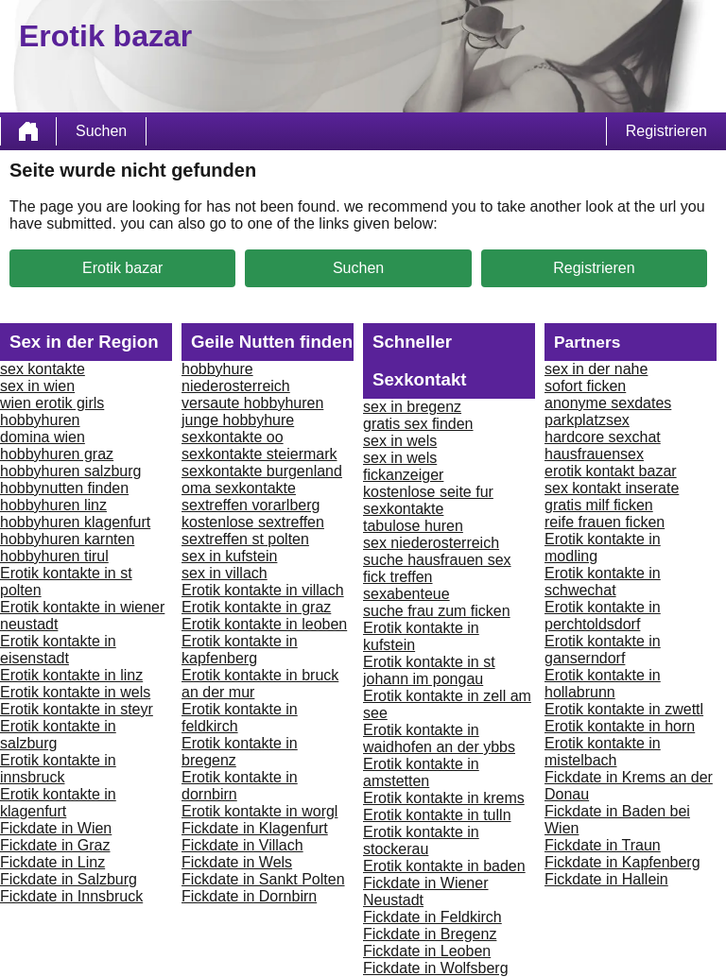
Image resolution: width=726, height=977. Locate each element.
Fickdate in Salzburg (68, 879)
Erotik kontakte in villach (263, 590)
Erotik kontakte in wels (75, 692)
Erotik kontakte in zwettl (623, 709)
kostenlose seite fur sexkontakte (428, 500)
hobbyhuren (40, 420)
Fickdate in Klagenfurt (255, 828)
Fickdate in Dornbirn (249, 896)
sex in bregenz (412, 407)
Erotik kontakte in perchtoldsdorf (602, 615)
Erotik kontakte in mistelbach (602, 751)
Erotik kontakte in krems (444, 798)
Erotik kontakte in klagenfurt (58, 802)
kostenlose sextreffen (253, 522)
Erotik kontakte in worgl (259, 811)
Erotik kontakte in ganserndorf (602, 649)
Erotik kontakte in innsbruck (58, 768)
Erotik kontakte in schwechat (602, 581)
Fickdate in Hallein (606, 879)
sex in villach (225, 573)
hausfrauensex (594, 454)
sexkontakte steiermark (259, 454)
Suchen (101, 131)
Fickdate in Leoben (427, 951)
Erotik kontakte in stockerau (421, 840)
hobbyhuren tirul (54, 556)
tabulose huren (413, 526)
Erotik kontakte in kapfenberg (240, 649)
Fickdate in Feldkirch (432, 917)
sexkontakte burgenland (262, 471)
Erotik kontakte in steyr (76, 709)
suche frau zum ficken (436, 611)
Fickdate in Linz (52, 862)
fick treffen (398, 577)
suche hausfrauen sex (437, 560)
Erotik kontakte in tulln (437, 815)
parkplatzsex (587, 420)
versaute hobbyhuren (252, 403)
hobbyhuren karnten (67, 539)
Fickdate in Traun (602, 845)
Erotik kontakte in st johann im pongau (429, 670)
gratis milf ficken (598, 505)
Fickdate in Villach (242, 845)
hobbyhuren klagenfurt (75, 522)
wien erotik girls (52, 403)
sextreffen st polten (245, 539)
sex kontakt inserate (611, 488)
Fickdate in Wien (56, 828)
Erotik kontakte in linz (71, 675)
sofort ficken (585, 386)
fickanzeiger (403, 475)
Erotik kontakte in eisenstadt (58, 649)
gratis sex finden (418, 424)
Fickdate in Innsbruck (71, 896)
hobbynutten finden (64, 488)
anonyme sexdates (607, 403)
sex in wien (37, 386)
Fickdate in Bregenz (429, 934)
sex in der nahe (596, 369)
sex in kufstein (229, 556)
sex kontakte (42, 369)
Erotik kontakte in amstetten (421, 772)
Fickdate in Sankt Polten (263, 879)
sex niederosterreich (431, 543)
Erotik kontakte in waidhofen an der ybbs (439, 738)
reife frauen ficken (604, 522)
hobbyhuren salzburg (70, 471)
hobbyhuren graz (56, 454)
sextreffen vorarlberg (251, 505)
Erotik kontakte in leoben (264, 624)
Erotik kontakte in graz (256, 607)
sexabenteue (406, 594)
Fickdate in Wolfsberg (436, 968)
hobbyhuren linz (53, 505)
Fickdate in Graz (55, 845)
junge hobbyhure (238, 420)
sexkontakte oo (233, 437)
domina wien (42, 437)
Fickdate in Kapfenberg (622, 862)
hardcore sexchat (602, 437)
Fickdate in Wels (237, 862)
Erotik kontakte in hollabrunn (602, 683)
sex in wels (400, 441)
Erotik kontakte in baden (444, 866)
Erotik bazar (122, 268)
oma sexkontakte (239, 488)
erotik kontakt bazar (610, 471)
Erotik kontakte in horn (619, 726)
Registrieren (666, 131)
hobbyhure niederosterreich (236, 377)
